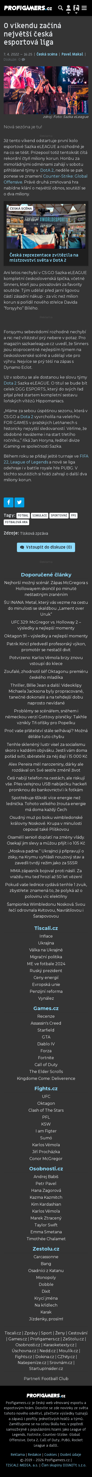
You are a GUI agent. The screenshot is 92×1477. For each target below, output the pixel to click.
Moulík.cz (68, 1350)
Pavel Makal (73, 54)
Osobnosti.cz (46, 1169)
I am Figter (46, 1131)
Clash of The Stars (46, 1110)
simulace (39, 515)
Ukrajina (46, 943)
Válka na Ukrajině (46, 950)
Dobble (46, 1284)
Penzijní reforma (46, 991)
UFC (46, 1096)
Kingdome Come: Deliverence (46, 1078)
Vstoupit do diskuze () (46, 547)
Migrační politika (46, 957)
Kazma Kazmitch (46, 1197)
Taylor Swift (46, 1225)
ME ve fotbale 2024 (46, 963)
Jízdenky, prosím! (46, 1319)
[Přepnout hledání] (61, 8)
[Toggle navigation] (84, 8)
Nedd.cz (47, 1350)
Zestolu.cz (46, 1249)
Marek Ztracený (46, 1218)
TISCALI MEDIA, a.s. (22, 1465)
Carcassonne (46, 1257)
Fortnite (46, 1057)
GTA (46, 1037)
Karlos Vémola (46, 1145)
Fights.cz (46, 1088)
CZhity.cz (66, 1356)
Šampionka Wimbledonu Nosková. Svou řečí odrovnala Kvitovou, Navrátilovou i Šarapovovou (46, 910)
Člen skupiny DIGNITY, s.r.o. (63, 1465)
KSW (46, 1124)
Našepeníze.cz (32, 1362)
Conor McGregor (46, 1158)
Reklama (18, 1454)
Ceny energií (46, 977)
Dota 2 (10, 383)
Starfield (46, 1030)
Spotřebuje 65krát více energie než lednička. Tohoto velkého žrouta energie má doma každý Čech (46, 803)
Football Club (54, 1378)
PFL (46, 1117)
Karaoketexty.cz (58, 1345)
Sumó (46, 1138)
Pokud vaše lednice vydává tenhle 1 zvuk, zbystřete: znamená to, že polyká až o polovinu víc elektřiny (46, 890)
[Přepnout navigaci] (68, 8)
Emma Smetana (46, 1232)
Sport (46, 1333)
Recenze (46, 1016)
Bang (46, 1263)
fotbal (23, 515)
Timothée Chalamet (46, 1239)
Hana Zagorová (46, 1190)
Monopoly (46, 1277)
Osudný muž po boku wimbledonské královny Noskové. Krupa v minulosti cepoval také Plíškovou (46, 823)
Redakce (34, 1454)
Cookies (50, 1454)
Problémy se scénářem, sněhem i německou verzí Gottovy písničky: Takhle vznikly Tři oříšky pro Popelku (46, 717)
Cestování (78, 1333)
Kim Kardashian (46, 1204)
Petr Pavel (46, 1183)
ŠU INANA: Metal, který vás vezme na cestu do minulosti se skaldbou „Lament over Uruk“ (46, 608)
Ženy (60, 1333)
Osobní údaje (70, 1454)
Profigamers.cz (45, 1339)
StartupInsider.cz (46, 1368)
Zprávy (31, 1333)
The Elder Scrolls (46, 1071)
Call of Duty (46, 1064)
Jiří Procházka (46, 1151)
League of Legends (29, 462)
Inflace (46, 936)
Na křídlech (46, 1305)
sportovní (59, 515)
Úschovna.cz (24, 1350)
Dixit (46, 1291)
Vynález (46, 998)
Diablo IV (46, 1044)
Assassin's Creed (46, 1023)
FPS (73, 515)
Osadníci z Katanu (46, 1270)
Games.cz (46, 1008)
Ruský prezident (46, 970)
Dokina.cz (44, 1356)
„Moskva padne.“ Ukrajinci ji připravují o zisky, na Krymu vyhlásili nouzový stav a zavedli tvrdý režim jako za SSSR (46, 857)
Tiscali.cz (46, 928)
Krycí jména (46, 1298)
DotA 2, (47, 170)
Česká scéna (47, 54)
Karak (46, 1312)
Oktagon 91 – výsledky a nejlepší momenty (46, 636)
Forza (46, 1051)
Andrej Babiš (46, 1176)
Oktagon (46, 1103)
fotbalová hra (16, 522)
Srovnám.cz (61, 1362)
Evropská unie (46, 984)
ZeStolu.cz (73, 1339)
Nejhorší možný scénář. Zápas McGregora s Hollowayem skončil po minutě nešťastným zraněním (46, 588)
